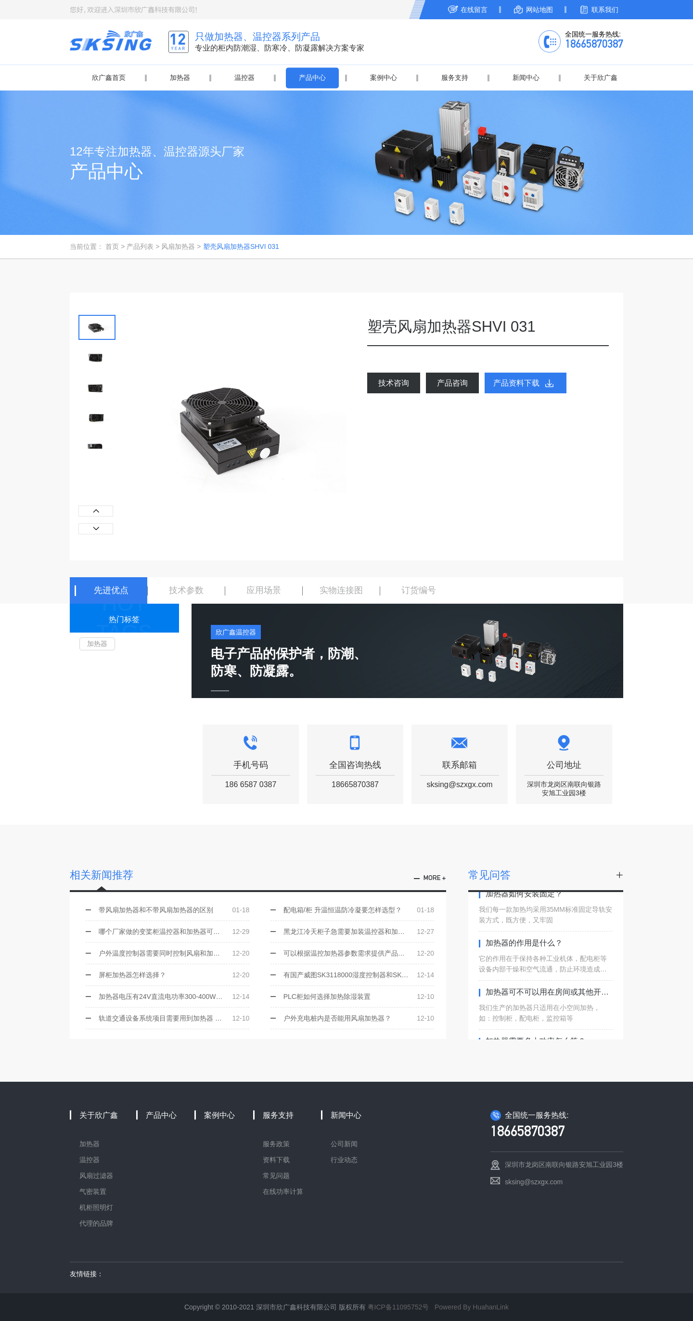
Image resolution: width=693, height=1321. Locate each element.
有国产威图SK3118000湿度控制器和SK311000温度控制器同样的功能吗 (358, 974)
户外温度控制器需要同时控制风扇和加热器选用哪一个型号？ (174, 953)
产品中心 (312, 77)
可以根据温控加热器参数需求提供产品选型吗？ (358, 953)
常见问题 (276, 1175)
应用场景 (263, 590)
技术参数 (186, 590)
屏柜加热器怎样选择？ (174, 974)
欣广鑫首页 (109, 77)
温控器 (244, 77)
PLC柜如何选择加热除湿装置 (358, 996)
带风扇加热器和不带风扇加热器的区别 (174, 909)
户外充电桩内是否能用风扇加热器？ (358, 1018)
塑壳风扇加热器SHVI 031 (241, 246)
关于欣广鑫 (600, 77)
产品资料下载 (516, 383)
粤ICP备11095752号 (398, 1307)
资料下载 (276, 1160)
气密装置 (92, 1191)
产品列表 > (144, 246)
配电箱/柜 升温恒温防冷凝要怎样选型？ (358, 909)
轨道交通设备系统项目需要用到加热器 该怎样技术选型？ (174, 1018)
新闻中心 (526, 77)
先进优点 (111, 590)
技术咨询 (393, 383)
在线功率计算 (283, 1191)
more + (435, 878)
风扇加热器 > (181, 246)
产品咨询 (452, 383)
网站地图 (539, 9)
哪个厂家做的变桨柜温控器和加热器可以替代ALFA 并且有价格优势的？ (174, 931)
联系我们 (604, 9)
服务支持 (454, 77)
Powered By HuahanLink (472, 1307)
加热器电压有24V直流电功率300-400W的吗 (174, 996)
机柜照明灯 (96, 1207)
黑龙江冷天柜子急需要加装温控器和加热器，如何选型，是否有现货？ (358, 931)
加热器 (180, 77)
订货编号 (418, 590)
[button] (95, 528)
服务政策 (276, 1144)
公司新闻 (344, 1144)
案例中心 (383, 77)
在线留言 (474, 9)
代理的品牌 (96, 1223)
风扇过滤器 (96, 1175)
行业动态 (344, 1160)
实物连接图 (341, 590)
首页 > (116, 246)
